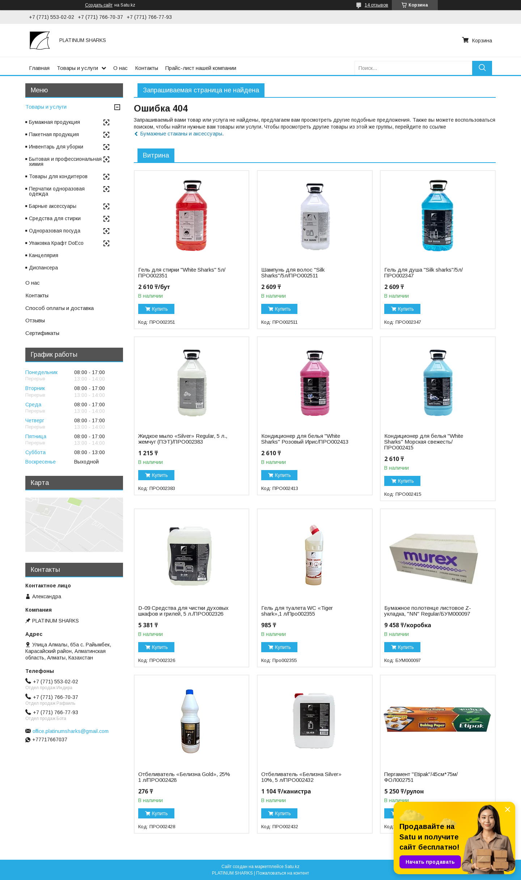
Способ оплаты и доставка (59, 308)
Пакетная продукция (54, 134)
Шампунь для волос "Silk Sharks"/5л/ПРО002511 (293, 272)
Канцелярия (43, 255)
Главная (39, 68)
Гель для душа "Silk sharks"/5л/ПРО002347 (423, 272)
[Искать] (482, 68)
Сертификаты (42, 333)
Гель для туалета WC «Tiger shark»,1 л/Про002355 (297, 611)
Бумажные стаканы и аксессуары (181, 133)
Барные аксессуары (52, 206)
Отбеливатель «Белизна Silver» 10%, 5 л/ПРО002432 (301, 777)
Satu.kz (292, 866)
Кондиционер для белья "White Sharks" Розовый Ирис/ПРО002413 (304, 439)
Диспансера (43, 268)
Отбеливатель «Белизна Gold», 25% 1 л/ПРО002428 (184, 777)
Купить (160, 309)
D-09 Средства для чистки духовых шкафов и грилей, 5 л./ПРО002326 (183, 611)
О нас (120, 68)
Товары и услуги (77, 68)
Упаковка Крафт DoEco (56, 243)
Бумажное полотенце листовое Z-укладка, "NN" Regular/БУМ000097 (427, 611)
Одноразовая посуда (54, 231)
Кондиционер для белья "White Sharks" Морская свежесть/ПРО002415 (423, 442)
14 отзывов (376, 5)
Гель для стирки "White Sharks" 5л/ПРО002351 (181, 272)
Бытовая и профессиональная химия (65, 161)
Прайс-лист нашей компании (200, 68)
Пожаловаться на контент (282, 873)
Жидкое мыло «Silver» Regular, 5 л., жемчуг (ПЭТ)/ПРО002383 (182, 439)
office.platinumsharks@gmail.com (71, 731)
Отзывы (35, 320)
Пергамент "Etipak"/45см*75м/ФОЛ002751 (421, 777)
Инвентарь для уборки (56, 147)
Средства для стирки (55, 218)
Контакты (146, 68)
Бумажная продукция (54, 122)
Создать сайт (99, 5)
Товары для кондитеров (58, 176)
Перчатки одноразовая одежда (57, 191)
